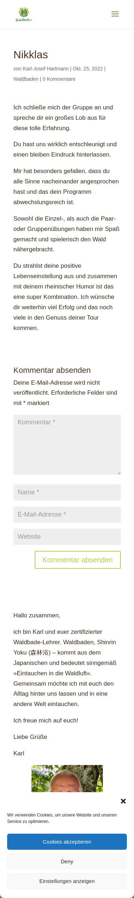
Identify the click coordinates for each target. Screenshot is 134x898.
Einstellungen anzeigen (67, 881)
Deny (67, 861)
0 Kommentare (59, 79)
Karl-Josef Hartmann (46, 68)
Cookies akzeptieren (67, 842)
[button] (123, 801)
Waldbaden (26, 79)
